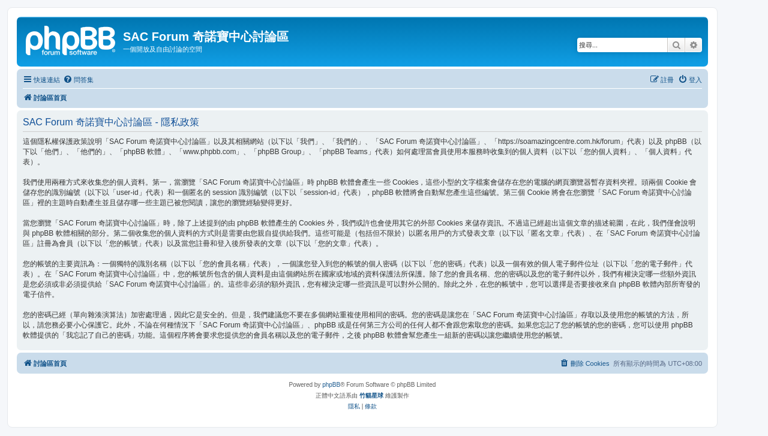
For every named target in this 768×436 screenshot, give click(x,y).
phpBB (331, 384)
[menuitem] (78, 80)
